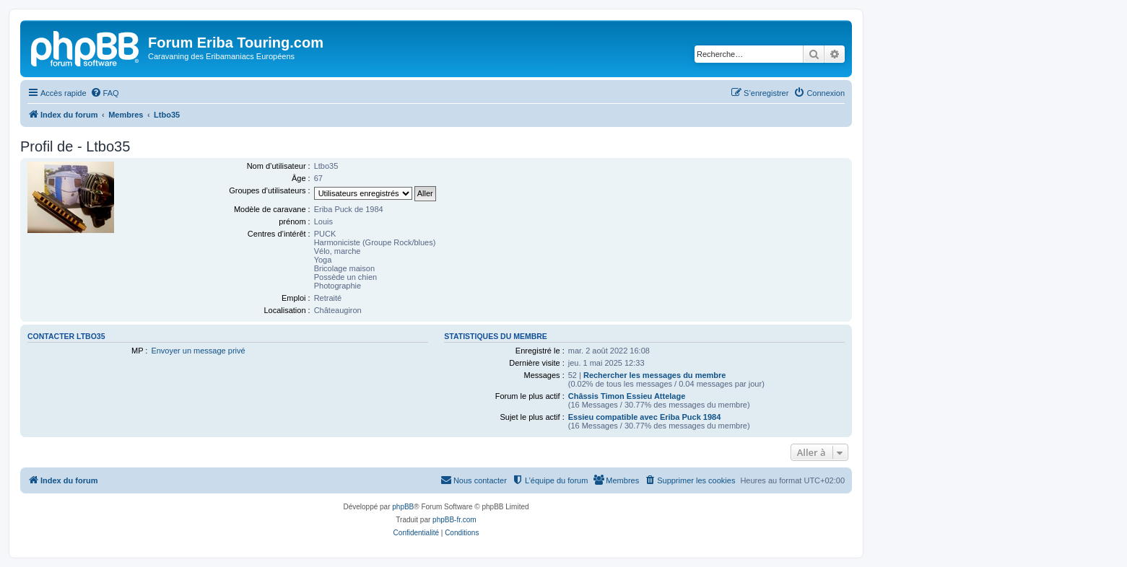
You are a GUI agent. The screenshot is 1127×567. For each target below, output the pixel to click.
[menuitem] (104, 93)
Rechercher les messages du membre (654, 375)
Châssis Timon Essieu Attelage (627, 396)
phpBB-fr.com (454, 520)
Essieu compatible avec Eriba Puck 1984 (644, 417)
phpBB (403, 507)
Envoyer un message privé (198, 350)
